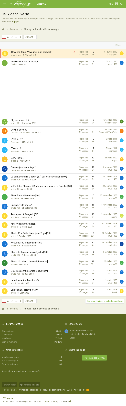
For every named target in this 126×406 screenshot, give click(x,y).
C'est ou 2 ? (17, 139)
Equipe (15, 21)
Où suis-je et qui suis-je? (23, 167)
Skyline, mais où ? (20, 120)
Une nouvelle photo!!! (21, 205)
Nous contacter (10, 390)
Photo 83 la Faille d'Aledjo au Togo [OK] (31, 233)
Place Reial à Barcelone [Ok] (25, 195)
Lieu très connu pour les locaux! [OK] (29, 271)
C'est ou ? (16, 148)
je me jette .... (17, 158)
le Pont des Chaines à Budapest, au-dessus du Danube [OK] (41, 186)
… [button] (16, 36)
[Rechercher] (121, 4)
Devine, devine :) (19, 129)
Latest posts (75, 324)
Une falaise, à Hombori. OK (24, 289)
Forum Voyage (9, 385)
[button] (5, 4)
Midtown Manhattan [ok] (23, 223)
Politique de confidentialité (52, 390)
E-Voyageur (8, 398)
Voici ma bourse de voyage (25, 61)
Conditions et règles (28, 390)
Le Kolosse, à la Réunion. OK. (25, 280)
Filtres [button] (118, 45)
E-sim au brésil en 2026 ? (81, 330)
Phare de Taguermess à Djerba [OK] (29, 252)
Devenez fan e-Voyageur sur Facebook (31, 52)
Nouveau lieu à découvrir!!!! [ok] (26, 242)
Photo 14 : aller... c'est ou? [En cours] (29, 261)
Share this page (94, 358)
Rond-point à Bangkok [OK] (24, 214)
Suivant (29, 37)
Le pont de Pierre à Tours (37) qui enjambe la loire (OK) (39, 176)
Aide (69, 390)
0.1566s (45, 401)
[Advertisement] (63, 92)
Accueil (77, 390)
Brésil (72, 338)
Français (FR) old (29, 385)
